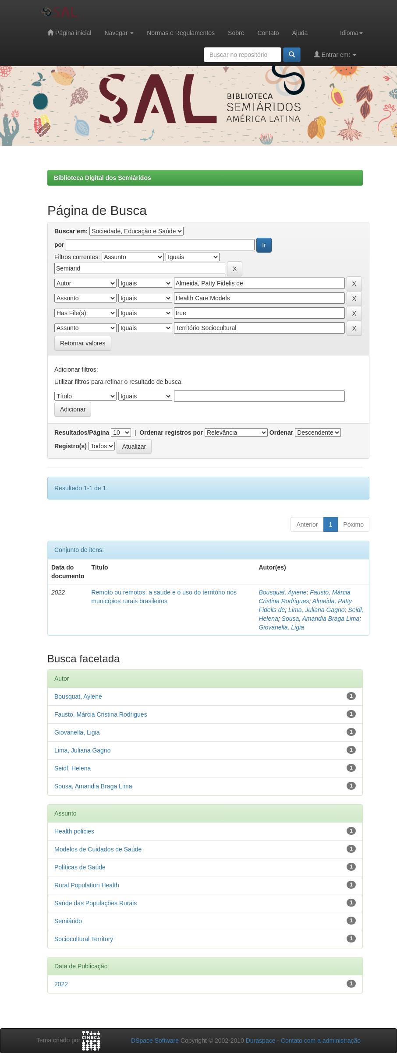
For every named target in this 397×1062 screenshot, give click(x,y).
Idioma (351, 32)
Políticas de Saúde (80, 867)
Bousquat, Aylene (282, 592)
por (59, 244)
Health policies (74, 831)
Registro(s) (70, 446)
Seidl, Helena (72, 768)
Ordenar (281, 432)
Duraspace (261, 1040)
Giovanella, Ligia (281, 627)
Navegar (119, 32)
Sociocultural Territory (83, 938)
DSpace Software (155, 1040)
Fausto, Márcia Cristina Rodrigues (100, 714)
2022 (61, 984)
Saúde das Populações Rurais (95, 903)
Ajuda (300, 32)
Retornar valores (83, 343)
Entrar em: (335, 54)
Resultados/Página (81, 432)
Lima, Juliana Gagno (316, 609)
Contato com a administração (321, 1040)
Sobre (236, 32)
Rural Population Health (86, 885)
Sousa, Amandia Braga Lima (321, 618)
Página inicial (69, 32)
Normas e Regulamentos (181, 32)
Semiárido (68, 921)
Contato (268, 32)
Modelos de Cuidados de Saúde (98, 849)
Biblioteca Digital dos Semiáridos (102, 177)
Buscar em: (71, 231)
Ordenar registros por (171, 432)
